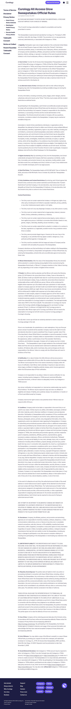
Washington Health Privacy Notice (10, 27)
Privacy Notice (8, 17)
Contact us (23, 695)
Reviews (6, 695)
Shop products (8, 686)
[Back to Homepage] (7, 2)
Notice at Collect (9, 44)
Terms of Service (9, 10)
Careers (22, 689)
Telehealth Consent (7, 39)
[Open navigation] (67, 2)
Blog (21, 686)
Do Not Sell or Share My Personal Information (35, 700)
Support (22, 683)
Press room (23, 692)
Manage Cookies (28, 704)
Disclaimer (7, 14)
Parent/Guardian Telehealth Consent (9, 51)
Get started (7, 683)
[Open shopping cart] (64, 2)
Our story (6, 692)
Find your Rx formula (53, 2)
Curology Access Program (30, 702)
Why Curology (8, 689)
